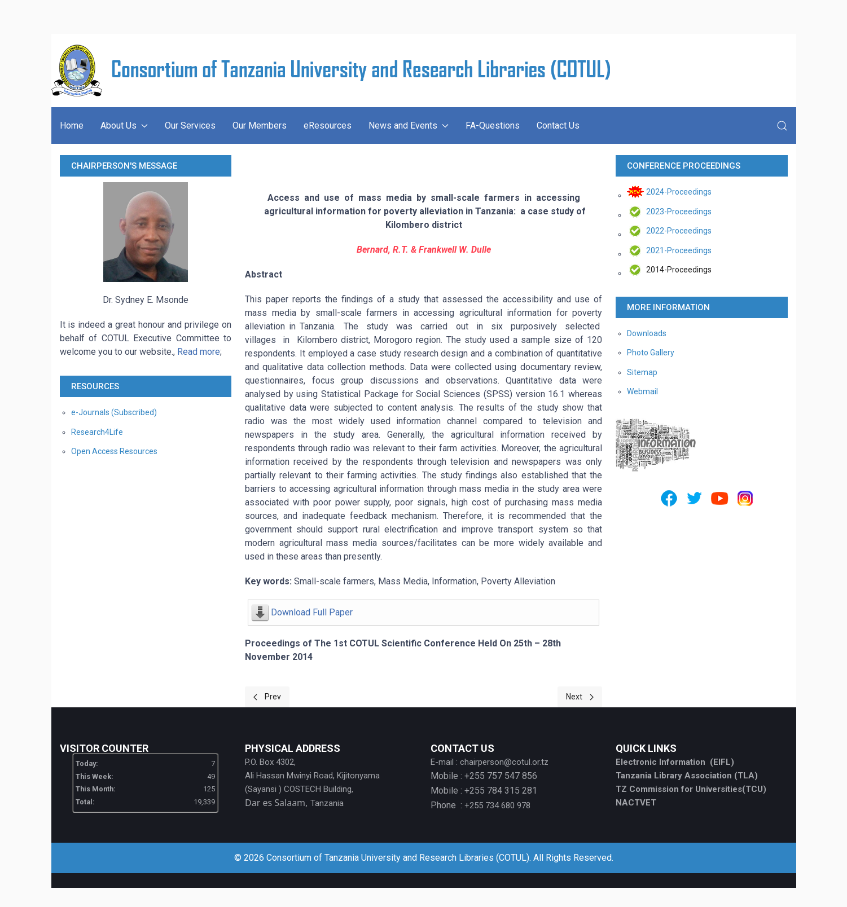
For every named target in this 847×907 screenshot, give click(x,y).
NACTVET (636, 803)
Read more (198, 351)
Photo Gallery (650, 352)
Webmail (642, 391)
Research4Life (97, 432)
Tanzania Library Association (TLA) (687, 775)
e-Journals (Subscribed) (114, 412)
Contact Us (558, 125)
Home (72, 125)
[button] (782, 125)
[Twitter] (694, 498)
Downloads (646, 333)
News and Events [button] (408, 125)
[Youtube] (720, 498)
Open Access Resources (114, 451)
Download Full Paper (312, 612)
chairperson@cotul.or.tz (504, 762)
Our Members (259, 125)
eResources (328, 125)
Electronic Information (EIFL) (675, 762)
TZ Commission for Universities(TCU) (691, 789)
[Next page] (580, 696)
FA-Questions (493, 125)
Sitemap (642, 372)
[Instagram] (745, 498)
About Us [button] (124, 125)
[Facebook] (669, 498)
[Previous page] (267, 696)
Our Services (190, 125)
